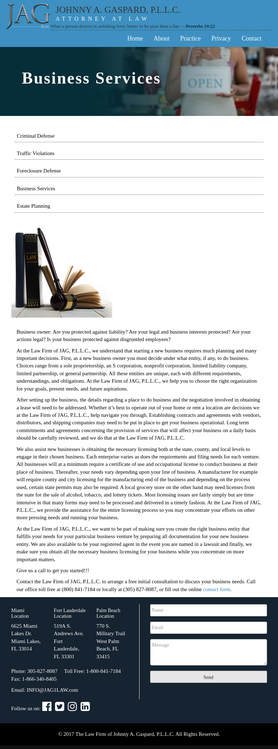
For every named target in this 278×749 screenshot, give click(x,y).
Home (135, 38)
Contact (252, 38)
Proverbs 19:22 (200, 26)
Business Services (36, 188)
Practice (190, 38)
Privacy (221, 38)
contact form (216, 589)
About (162, 38)
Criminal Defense (36, 136)
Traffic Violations (36, 153)
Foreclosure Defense (39, 171)
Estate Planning (33, 206)
